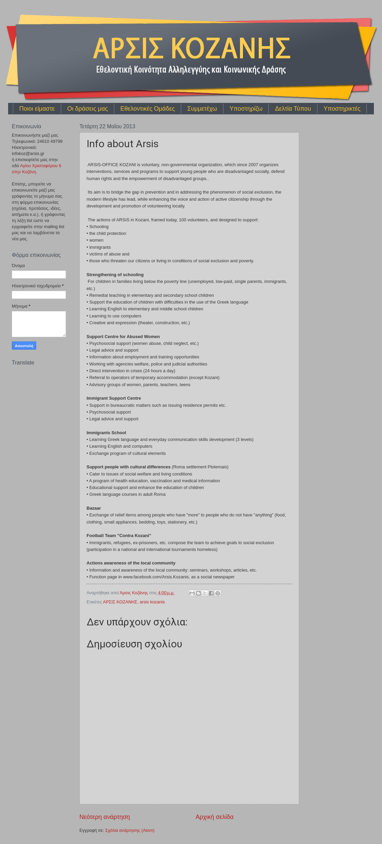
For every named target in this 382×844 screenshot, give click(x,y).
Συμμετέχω (202, 108)
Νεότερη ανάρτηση (104, 817)
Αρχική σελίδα (214, 817)
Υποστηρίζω (246, 108)
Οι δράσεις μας (87, 108)
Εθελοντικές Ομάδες (147, 108)
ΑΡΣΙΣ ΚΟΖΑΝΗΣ (120, 601)
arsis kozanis (152, 601)
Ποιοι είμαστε (37, 108)
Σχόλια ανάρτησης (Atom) (129, 830)
